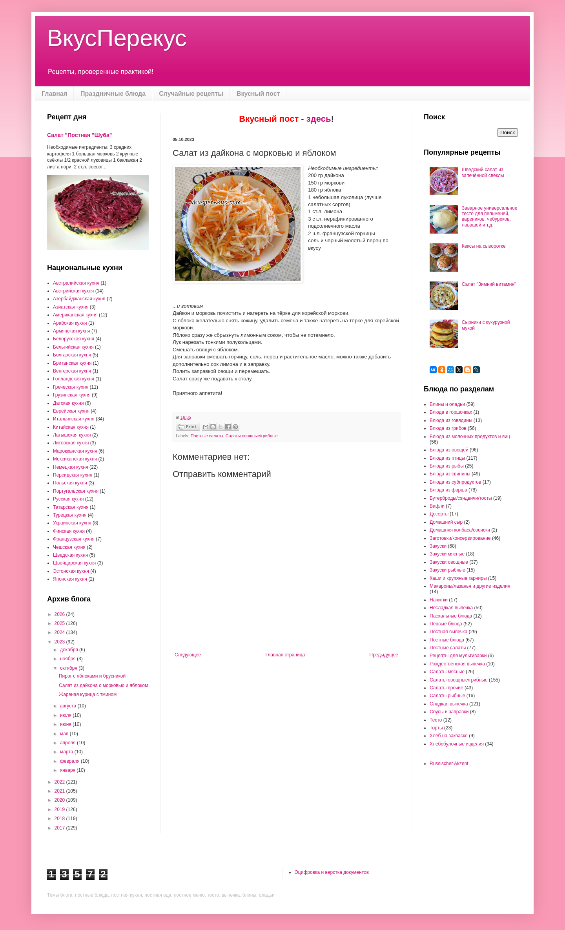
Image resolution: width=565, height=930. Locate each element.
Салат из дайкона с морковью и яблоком (103, 685)
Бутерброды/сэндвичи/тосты (461, 498)
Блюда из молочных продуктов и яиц (470, 436)
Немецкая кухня (70, 467)
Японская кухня (70, 579)
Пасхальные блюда (451, 616)
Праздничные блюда (113, 93)
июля (66, 715)
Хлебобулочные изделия (457, 744)
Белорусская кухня (73, 339)
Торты (436, 728)
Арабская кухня (70, 323)
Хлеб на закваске (449, 735)
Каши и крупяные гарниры (458, 578)
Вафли (437, 506)
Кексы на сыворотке (484, 246)
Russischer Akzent (449, 763)
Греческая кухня (70, 387)
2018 (60, 818)
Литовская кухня (71, 443)
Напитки (439, 600)
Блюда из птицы (447, 458)
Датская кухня (68, 403)
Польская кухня (70, 483)
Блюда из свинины (450, 474)
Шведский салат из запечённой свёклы (483, 172)
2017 (60, 828)
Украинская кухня (72, 523)
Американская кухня (75, 315)
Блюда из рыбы (447, 466)
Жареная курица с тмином (88, 694)
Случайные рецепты (191, 93)
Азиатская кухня (71, 307)
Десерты (439, 514)
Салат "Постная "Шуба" (79, 135)
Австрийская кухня (73, 291)
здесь (318, 119)
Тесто (436, 720)
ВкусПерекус (117, 38)
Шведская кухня (70, 555)
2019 (60, 809)
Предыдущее (384, 655)
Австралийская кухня (76, 283)
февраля (70, 761)
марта (67, 752)
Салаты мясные (447, 671)
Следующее (188, 655)
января (68, 770)
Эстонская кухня (71, 571)
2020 (60, 800)
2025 (60, 623)
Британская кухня (72, 363)
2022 (60, 782)
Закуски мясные (447, 554)
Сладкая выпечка (449, 704)
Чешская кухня (69, 547)
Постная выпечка (448, 631)
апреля (68, 742)
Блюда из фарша (448, 490)
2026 (60, 614)
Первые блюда (446, 624)
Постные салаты (207, 435)
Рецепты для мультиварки (458, 655)
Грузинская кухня (72, 395)
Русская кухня (68, 499)
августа (69, 706)
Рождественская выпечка (457, 664)
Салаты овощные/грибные (252, 435)
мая (65, 733)
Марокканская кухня (75, 451)
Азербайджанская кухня (79, 298)
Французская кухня (74, 539)
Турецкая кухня (69, 515)
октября (69, 668)
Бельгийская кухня (73, 347)
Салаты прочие (446, 688)
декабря (69, 649)
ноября (68, 658)
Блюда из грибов (448, 428)
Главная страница (285, 655)
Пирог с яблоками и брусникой (92, 676)
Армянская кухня (71, 331)
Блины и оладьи (447, 404)
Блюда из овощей (449, 450)
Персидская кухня (72, 475)
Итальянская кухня (74, 419)
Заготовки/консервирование (460, 538)
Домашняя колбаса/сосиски (460, 530)
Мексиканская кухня (75, 459)
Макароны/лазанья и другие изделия (470, 586)
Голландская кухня (73, 379)
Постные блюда (447, 640)
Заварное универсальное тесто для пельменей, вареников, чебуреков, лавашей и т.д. (490, 216)
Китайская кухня (71, 427)
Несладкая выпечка (451, 607)
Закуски (438, 546)
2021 (60, 791)
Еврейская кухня (71, 411)
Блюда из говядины (451, 420)
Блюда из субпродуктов (455, 482)
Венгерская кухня (72, 371)
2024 (60, 632)
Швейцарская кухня (74, 563)
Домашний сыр (446, 522)
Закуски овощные (449, 562)
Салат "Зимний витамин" (489, 284)
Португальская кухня (75, 491)
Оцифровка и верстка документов (332, 872)
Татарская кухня (70, 507)
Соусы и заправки (449, 711)
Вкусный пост (258, 93)
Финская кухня (69, 531)
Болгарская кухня (72, 355)
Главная (54, 93)
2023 (60, 642)
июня (66, 724)
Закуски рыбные (447, 570)
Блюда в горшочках (451, 412)
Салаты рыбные (447, 695)
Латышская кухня (72, 435)
